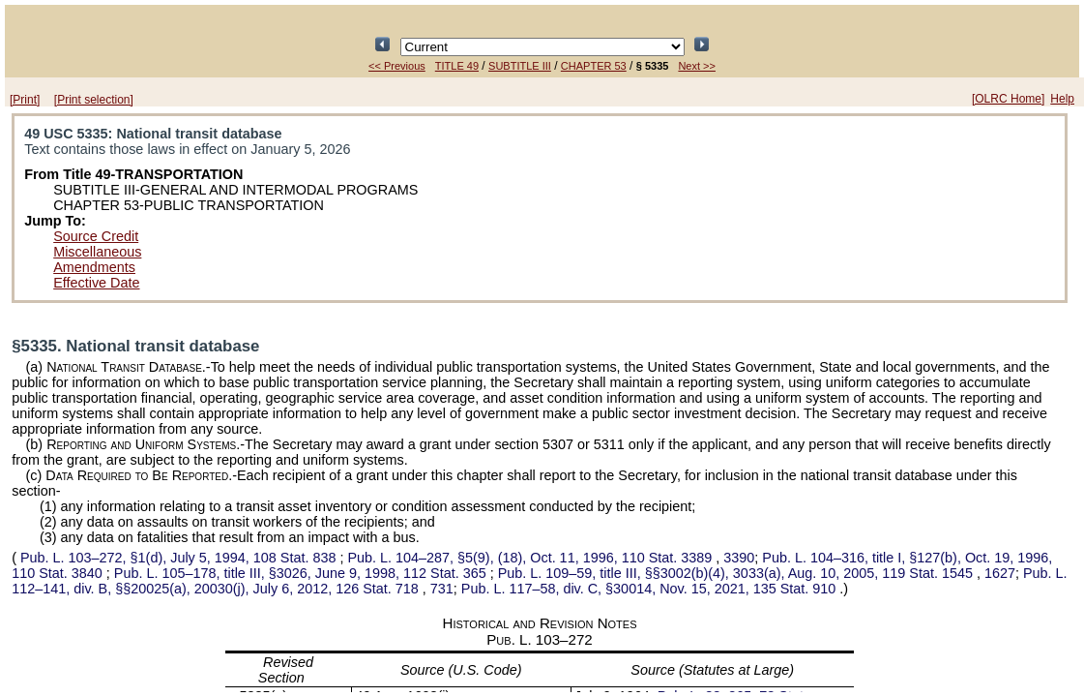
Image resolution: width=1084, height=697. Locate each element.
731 (442, 588)
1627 (999, 573)
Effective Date (96, 282)
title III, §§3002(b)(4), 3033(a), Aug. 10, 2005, (737, 573)
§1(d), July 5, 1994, (177, 557)
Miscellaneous (97, 251)
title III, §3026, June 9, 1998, (302, 573)
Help (1062, 99)
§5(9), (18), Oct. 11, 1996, (531, 557)
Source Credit (95, 236)
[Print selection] (93, 99)
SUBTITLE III (519, 66)
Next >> (697, 66)
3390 (738, 557)
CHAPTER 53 (594, 66)
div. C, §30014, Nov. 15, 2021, (650, 588)
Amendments (94, 267)
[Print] (25, 99)
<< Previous (396, 66)
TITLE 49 (457, 66)
